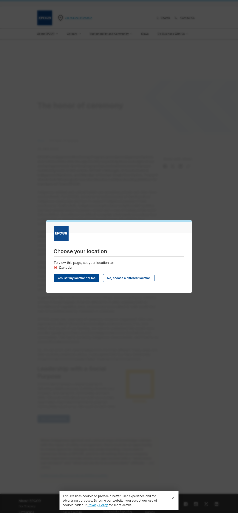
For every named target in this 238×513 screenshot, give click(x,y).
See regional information (78, 17)
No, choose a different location (129, 278)
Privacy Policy (98, 505)
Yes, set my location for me (76, 278)
